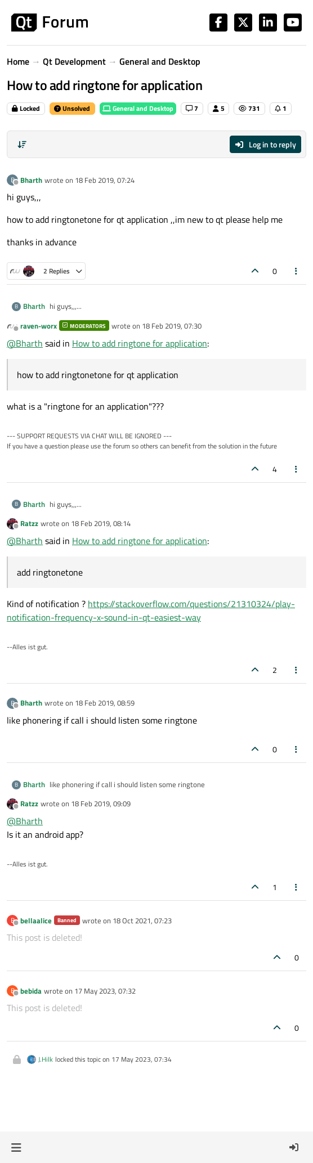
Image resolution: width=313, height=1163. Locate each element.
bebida (31, 990)
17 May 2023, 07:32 (105, 990)
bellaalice (36, 920)
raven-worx (38, 325)
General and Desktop (137, 108)
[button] (16, 1147)
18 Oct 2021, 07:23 (142, 920)
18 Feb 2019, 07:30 (172, 325)
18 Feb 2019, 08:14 (101, 523)
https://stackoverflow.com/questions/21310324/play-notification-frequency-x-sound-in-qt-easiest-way (151, 610)
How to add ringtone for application (139, 343)
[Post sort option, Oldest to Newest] (22, 144)
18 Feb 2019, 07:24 (105, 180)
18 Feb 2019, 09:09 (101, 803)
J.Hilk (45, 1059)
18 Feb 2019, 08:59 (105, 702)
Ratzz (29, 523)
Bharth (31, 180)
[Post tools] (297, 271)
